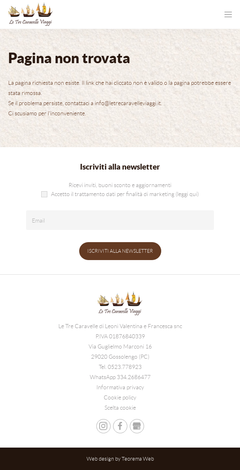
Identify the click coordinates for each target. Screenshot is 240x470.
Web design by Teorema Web (120, 459)
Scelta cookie (120, 407)
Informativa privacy (120, 387)
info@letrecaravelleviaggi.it (128, 103)
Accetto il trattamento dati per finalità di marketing (120, 194)
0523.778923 (125, 367)
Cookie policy (120, 397)
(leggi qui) (187, 194)
